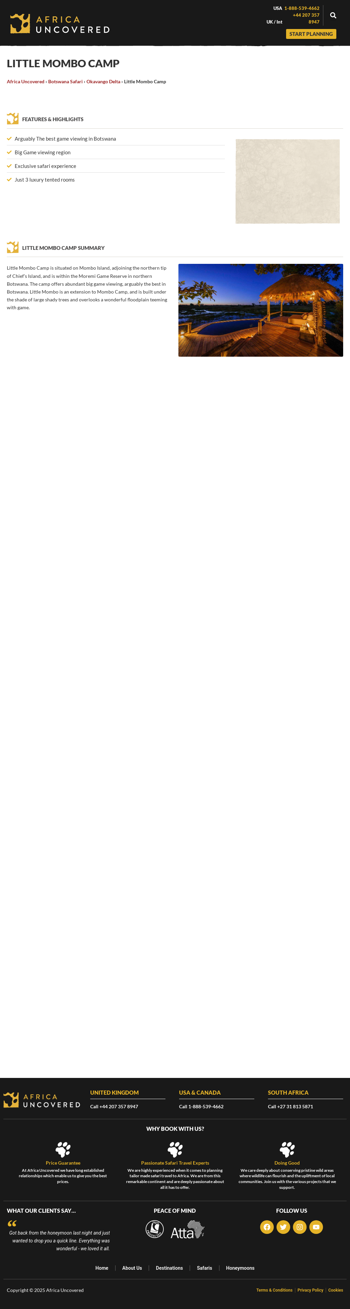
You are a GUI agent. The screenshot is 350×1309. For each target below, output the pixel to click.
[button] (333, 15)
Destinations (169, 1268)
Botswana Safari (65, 81)
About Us (132, 1268)
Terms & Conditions (271, 1290)
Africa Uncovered (25, 81)
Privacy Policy (309, 1290)
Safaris (204, 1268)
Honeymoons (241, 1268)
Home (101, 1268)
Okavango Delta (103, 81)
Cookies (335, 1290)
